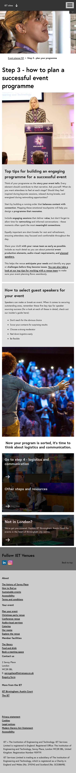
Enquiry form (8, 677)
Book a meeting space (13, 651)
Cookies (6, 720)
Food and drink (9, 648)
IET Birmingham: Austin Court (17, 691)
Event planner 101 (16, 58)
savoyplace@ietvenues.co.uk (19, 673)
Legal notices (8, 724)
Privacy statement (11, 716)
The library (7, 644)
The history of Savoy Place (15, 584)
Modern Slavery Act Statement (17, 727)
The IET (6, 695)
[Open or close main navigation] (70, 5)
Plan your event (10, 611)
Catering (6, 626)
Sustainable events (11, 591)
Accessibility (8, 595)
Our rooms (7, 630)
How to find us (9, 588)
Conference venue (11, 618)
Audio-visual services (12, 622)
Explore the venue (11, 633)
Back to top (67, 562)
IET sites (11, 5)
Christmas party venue (13, 615)
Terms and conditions (12, 599)
